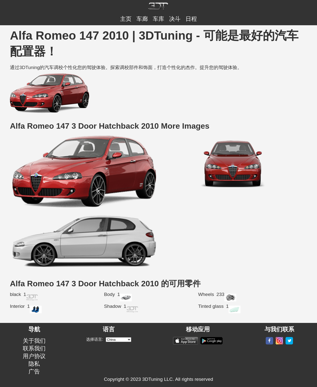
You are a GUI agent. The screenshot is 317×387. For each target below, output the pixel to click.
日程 (191, 19)
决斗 (175, 19)
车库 (158, 19)
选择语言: (94, 339)
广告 (34, 371)
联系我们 (34, 348)
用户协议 (34, 356)
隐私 (34, 364)
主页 (126, 19)
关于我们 (34, 341)
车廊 (142, 19)
